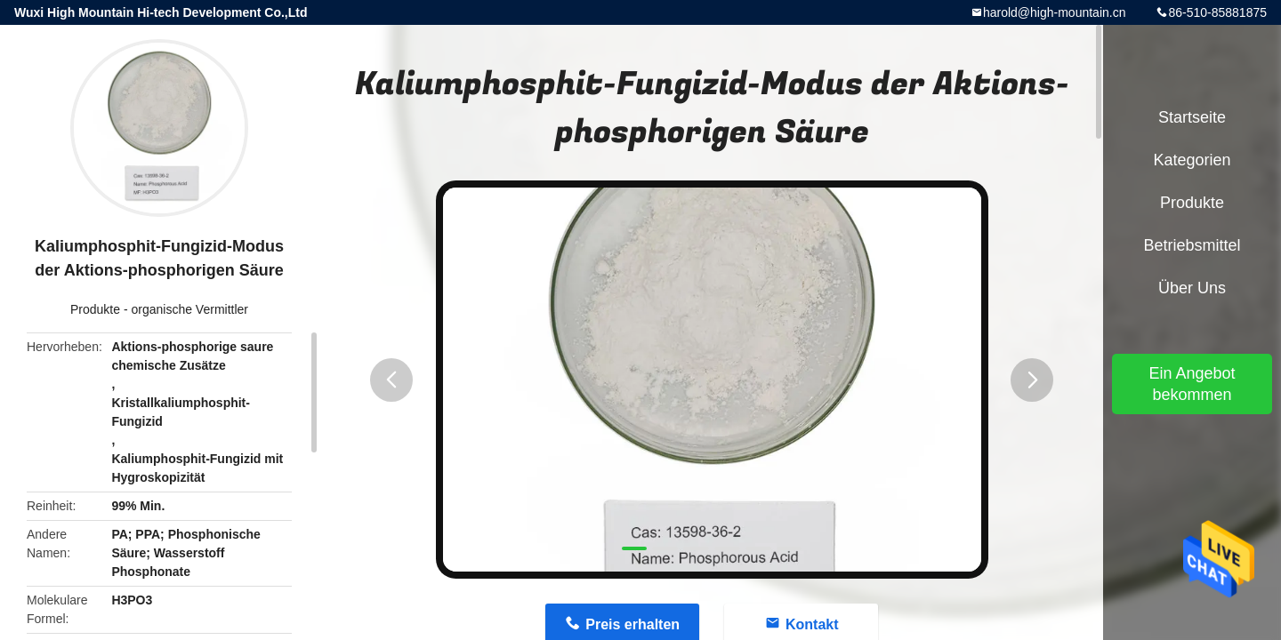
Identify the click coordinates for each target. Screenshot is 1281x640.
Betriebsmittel (1191, 245)
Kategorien (1191, 160)
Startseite (1192, 117)
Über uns (1192, 288)
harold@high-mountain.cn (1054, 12)
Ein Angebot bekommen (1191, 384)
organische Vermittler (189, 309)
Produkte (95, 309)
